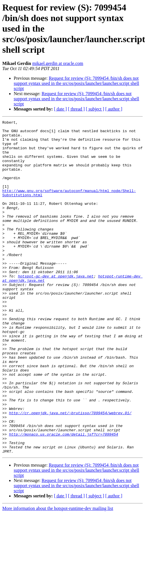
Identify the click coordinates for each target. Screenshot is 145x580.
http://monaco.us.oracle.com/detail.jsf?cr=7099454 (63, 497)
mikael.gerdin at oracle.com (57, 63)
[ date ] (60, 109)
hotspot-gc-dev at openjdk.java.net (56, 307)
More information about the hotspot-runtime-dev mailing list (57, 575)
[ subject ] (95, 109)
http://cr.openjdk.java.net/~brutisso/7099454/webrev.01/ (70, 471)
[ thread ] (76, 109)
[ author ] (113, 109)
